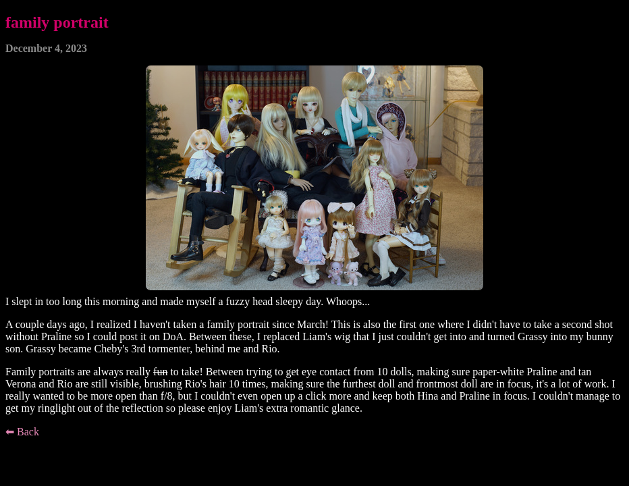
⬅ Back (22, 431)
